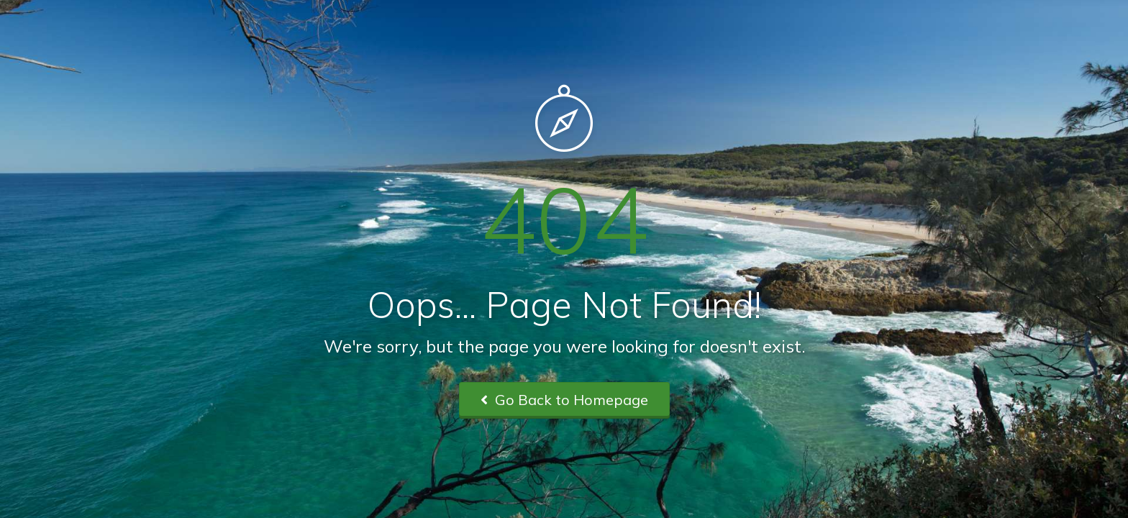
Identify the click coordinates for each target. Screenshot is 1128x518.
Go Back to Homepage (564, 400)
